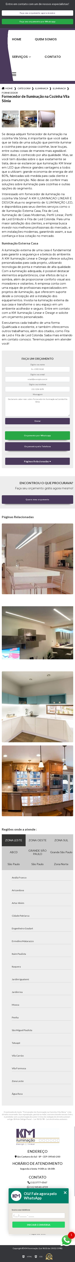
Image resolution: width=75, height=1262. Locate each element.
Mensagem (37, 394)
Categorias (24, 88)
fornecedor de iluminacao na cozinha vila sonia (10, 92)
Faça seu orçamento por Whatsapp (37, 21)
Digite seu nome (37, 364)
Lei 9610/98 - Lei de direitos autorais (50, 1119)
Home (16, 39)
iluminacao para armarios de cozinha (59, 88)
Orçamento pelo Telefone (37, 446)
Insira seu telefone (21, 1210)
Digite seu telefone (37, 384)
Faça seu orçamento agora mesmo (37, 13)
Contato (53, 56)
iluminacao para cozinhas (41, 88)
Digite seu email (37, 374)
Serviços (20, 56)
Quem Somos (46, 39)
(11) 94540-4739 (37, 1186)
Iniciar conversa (38, 1224)
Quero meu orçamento (37, 499)
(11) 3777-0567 (37, 1182)
